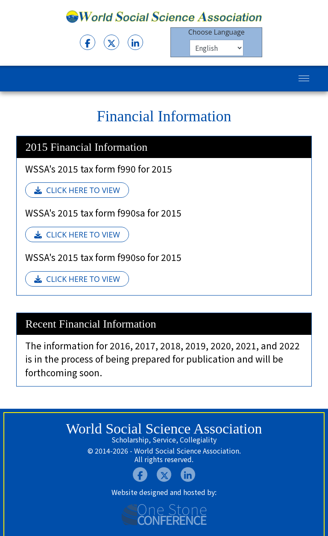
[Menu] (304, 78)
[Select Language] (216, 48)
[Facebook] (87, 42)
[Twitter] (111, 42)
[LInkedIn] (135, 42)
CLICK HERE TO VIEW (77, 190)
